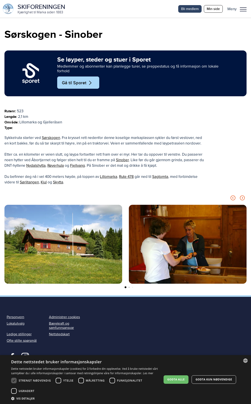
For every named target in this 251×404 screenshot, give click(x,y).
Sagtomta (160, 176)
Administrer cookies (64, 317)
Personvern (15, 317)
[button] (239, 8)
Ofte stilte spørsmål (22, 340)
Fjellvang (77, 165)
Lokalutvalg (15, 323)
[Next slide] (242, 199)
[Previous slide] (233, 199)
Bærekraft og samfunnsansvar (61, 325)
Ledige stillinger (19, 334)
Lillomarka (108, 176)
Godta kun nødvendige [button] (214, 379)
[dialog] (125, 379)
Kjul (44, 182)
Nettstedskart (59, 334)
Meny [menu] (243, 9)
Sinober (122, 160)
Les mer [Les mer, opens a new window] (148, 373)
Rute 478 (126, 176)
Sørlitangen (29, 182)
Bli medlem (190, 8)
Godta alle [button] (176, 379)
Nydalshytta (36, 165)
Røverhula (55, 165)
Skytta (58, 182)
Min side (213, 8)
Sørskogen (51, 137)
